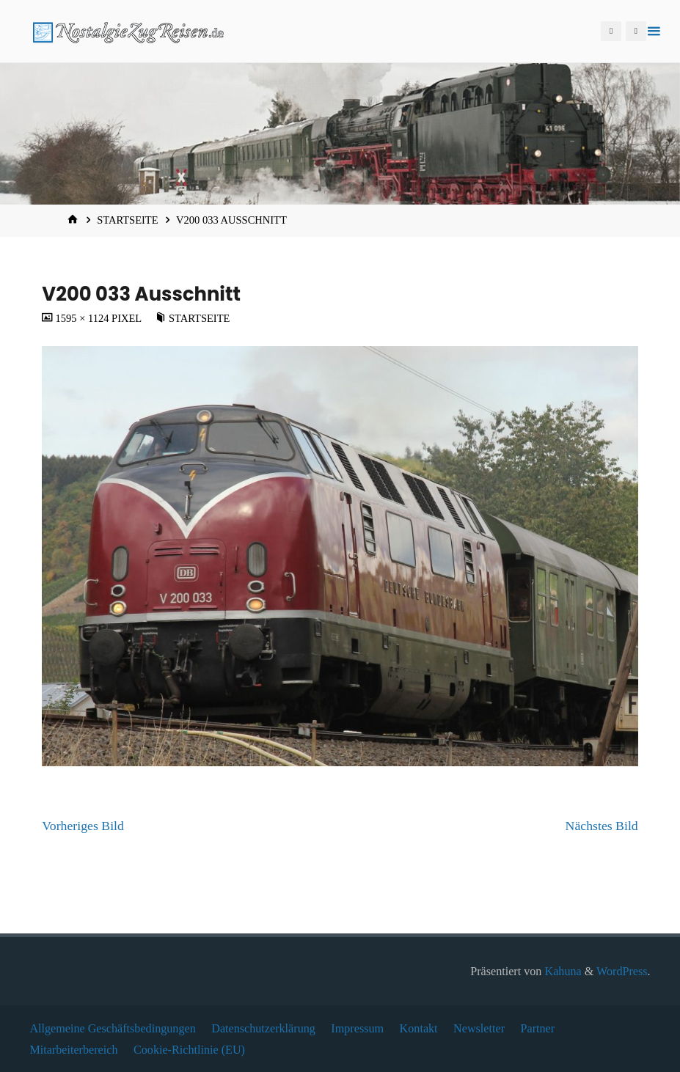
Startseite (127, 220)
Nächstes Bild (602, 825)
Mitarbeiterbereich (73, 1049)
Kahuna (561, 971)
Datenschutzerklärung (263, 1028)
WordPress (622, 971)
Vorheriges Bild (83, 825)
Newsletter (479, 1028)
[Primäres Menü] (653, 31)
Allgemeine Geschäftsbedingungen (112, 1028)
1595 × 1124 (83, 318)
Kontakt (419, 1028)
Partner (538, 1028)
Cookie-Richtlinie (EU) (189, 1049)
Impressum (357, 1028)
